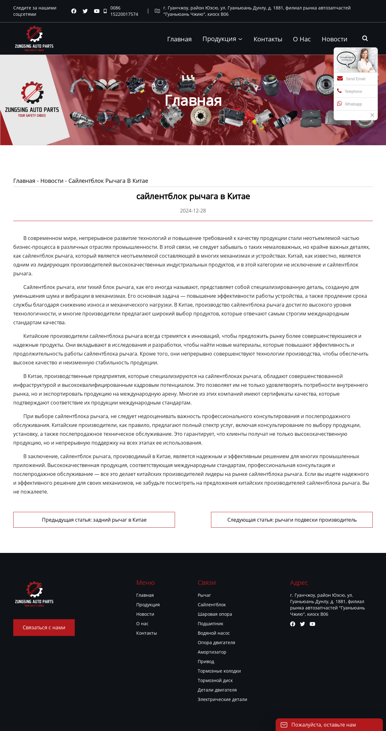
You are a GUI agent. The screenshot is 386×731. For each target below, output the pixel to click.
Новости (51, 180)
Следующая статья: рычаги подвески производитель (292, 519)
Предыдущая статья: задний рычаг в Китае (94, 519)
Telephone (349, 91)
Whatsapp (349, 103)
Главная (24, 180)
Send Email (351, 78)
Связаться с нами (44, 627)
